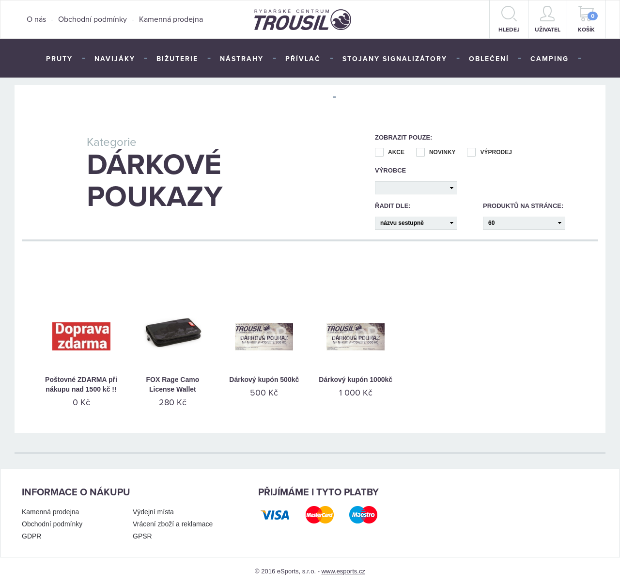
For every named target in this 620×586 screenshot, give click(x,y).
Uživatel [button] (547, 19)
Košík (588, 19)
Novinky (436, 152)
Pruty (59, 59)
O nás (36, 19)
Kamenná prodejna (171, 19)
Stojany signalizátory (394, 59)
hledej (509, 19)
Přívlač (303, 59)
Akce (389, 152)
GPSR (142, 536)
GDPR (31, 536)
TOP (353, 98)
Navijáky (114, 59)
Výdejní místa (153, 512)
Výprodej (489, 152)
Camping (549, 59)
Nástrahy (242, 59)
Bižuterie (177, 59)
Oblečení (489, 59)
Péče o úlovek (291, 98)
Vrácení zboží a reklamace (173, 524)
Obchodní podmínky (92, 19)
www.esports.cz (343, 571)
